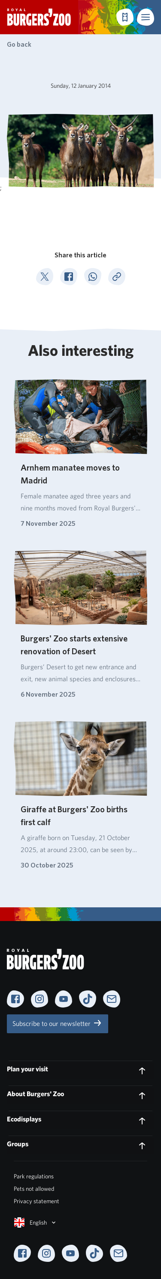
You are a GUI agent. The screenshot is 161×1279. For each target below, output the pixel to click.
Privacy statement (36, 1201)
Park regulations (34, 1176)
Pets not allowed (34, 1189)
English (35, 1222)
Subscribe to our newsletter (57, 1023)
